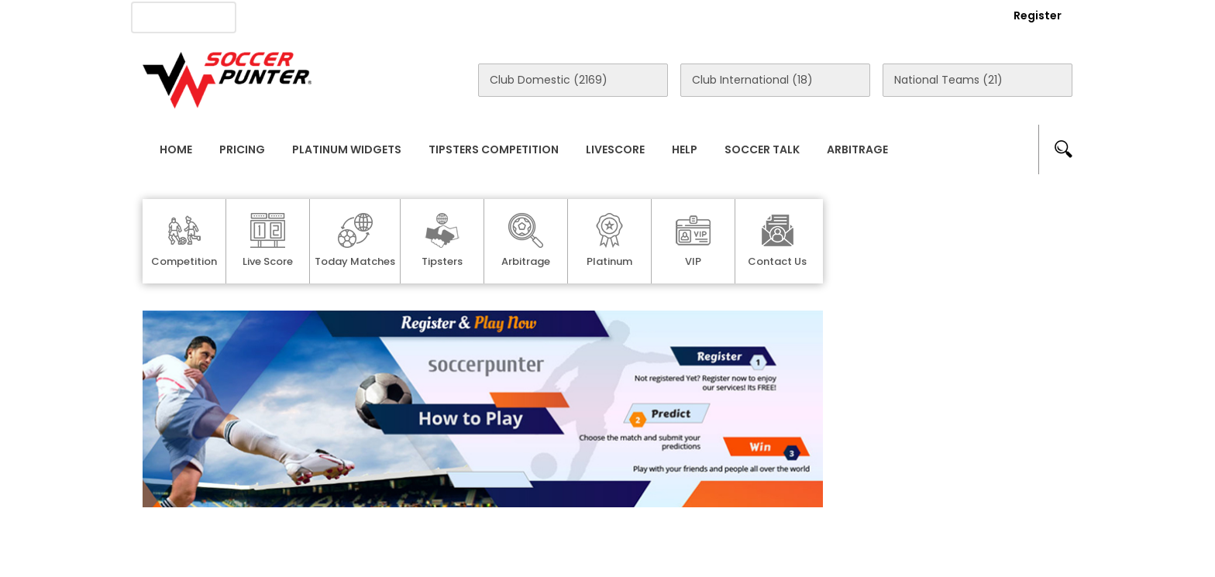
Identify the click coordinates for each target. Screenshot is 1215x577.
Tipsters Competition (494, 149)
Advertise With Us (391, 16)
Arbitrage (857, 149)
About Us (289, 16)
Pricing (242, 149)
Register (1038, 15)
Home (176, 149)
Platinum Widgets (346, 149)
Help (684, 149)
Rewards (583, 16)
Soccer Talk (762, 149)
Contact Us (499, 16)
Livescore (615, 149)
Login (953, 15)
